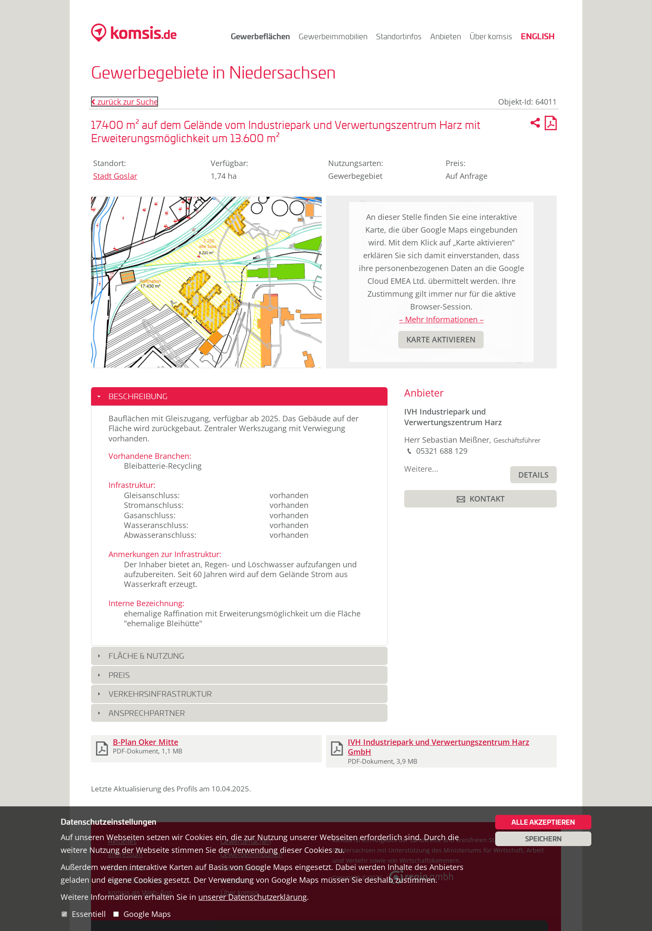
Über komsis (491, 36)
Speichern (543, 839)
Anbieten (445, 36)
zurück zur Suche (124, 101)
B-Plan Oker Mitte (145, 742)
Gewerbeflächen (260, 36)
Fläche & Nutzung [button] (146, 655)
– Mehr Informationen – (441, 319)
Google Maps (147, 914)
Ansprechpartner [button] (147, 713)
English (538, 36)
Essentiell (89, 914)
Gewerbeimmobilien (333, 36)
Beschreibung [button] (138, 396)
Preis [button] (119, 675)
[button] (441, 339)
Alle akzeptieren (543, 822)
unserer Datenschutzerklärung (252, 897)
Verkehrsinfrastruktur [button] (160, 693)
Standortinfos (399, 36)
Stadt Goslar (115, 176)
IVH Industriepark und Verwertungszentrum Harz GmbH (438, 747)
